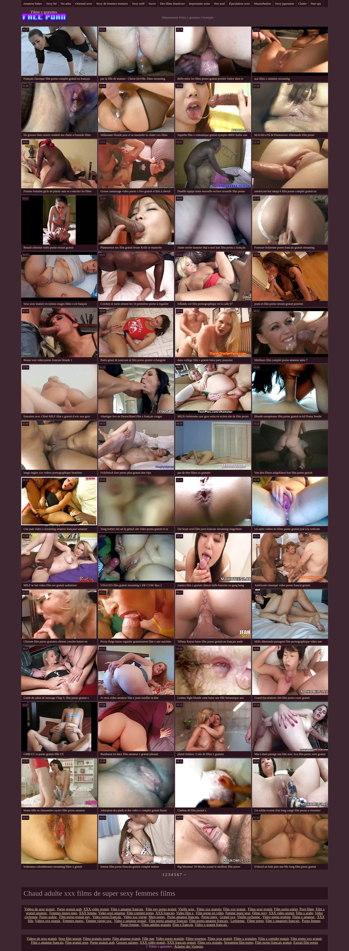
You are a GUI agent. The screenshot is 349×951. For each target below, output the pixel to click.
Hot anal (219, 3)
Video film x (185, 913)
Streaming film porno (239, 942)
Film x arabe (304, 913)
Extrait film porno (305, 942)
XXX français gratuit (181, 942)
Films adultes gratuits (156, 925)
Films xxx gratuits (209, 909)
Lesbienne (237, 921)
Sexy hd (51, 3)
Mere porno (157, 917)
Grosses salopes (127, 942)
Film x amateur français (47, 942)
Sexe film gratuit (69, 939)
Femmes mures (73, 921)
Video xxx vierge (135, 917)
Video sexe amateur (111, 913)
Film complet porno (140, 913)
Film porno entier (286, 909)
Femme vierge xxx (99, 921)
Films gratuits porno (97, 939)
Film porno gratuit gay (75, 917)
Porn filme (307, 909)
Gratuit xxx (227, 917)
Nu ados (66, 3)
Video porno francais (107, 917)
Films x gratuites (44, 12)
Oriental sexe (83, 3)
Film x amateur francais (127, 909)
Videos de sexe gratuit (42, 939)
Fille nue (148, 939)
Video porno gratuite (277, 917)
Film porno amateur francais (168, 921)
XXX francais (164, 913)
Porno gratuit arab (69, 909)
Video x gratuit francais (211, 925)
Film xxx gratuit (234, 909)
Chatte (302, 3)
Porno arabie (48, 917)
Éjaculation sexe (239, 3)
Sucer (152, 3)
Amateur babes (32, 3)
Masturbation (262, 3)
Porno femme (311, 921)
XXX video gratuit (281, 913)
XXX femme (88, 913)
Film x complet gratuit (273, 939)
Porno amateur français (183, 917)
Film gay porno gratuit (161, 909)
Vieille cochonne (249, 917)
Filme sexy (259, 913)
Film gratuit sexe (76, 942)
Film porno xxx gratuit (306, 939)
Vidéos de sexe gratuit (39, 909)
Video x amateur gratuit (130, 921)
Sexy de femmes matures (112, 3)
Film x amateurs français (282, 921)
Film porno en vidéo (210, 913)
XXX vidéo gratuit (96, 909)
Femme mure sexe (238, 913)
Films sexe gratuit (260, 909)
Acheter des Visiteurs (188, 946)
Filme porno (255, 921)
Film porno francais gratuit (273, 942)
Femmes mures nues (63, 913)
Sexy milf (138, 3)
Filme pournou (196, 939)
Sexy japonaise (284, 3)
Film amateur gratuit (127, 939)
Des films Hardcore (172, 3)
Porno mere (209, 917)
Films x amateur (304, 917)
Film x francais (182, 925)
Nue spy (316, 3)
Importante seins (199, 3)
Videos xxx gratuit (48, 921)
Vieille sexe (186, 909)
